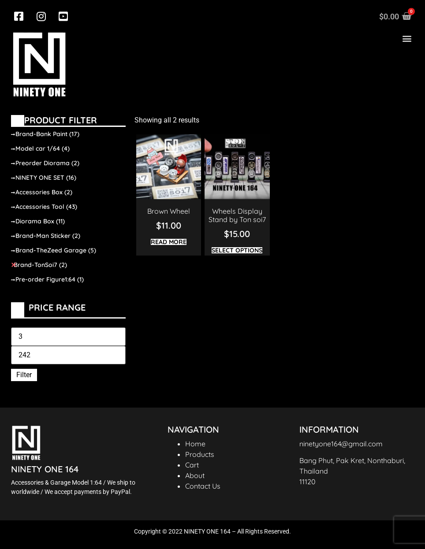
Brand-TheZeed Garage (55, 250)
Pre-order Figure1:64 (49, 279)
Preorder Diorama (47, 163)
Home (195, 443)
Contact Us (202, 486)
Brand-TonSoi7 (40, 265)
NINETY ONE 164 (44, 469)
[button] (406, 38)
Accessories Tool (46, 207)
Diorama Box (40, 221)
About (195, 475)
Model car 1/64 (42, 148)
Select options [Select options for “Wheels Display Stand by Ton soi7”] (237, 250)
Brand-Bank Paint (47, 134)
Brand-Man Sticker (47, 236)
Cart (192, 464)
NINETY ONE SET (45, 178)
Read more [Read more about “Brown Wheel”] (168, 242)
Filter (24, 375)
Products (199, 454)
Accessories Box (43, 192)
